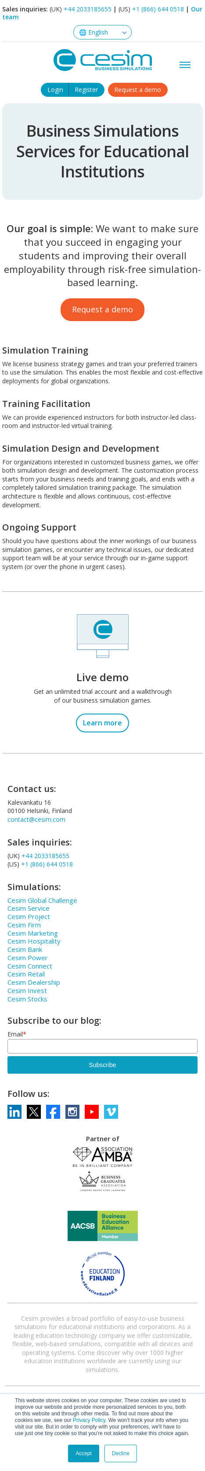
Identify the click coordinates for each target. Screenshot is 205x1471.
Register (86, 89)
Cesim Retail (26, 973)
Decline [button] (120, 1453)
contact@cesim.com (36, 819)
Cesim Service (28, 908)
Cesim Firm (24, 924)
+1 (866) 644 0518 (158, 9)
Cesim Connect (29, 966)
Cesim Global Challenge (42, 900)
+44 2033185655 (87, 9)
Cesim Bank (24, 949)
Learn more (102, 723)
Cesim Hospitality (34, 941)
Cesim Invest (27, 990)
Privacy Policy (89, 1420)
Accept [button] (84, 1453)
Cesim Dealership (33, 982)
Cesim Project (28, 916)
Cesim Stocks (27, 998)
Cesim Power (27, 957)
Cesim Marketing (32, 933)
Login (55, 89)
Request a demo (137, 89)
